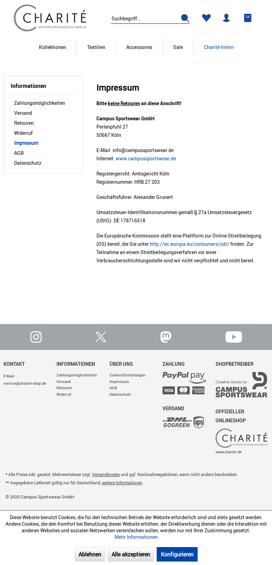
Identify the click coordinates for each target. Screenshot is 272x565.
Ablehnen (90, 554)
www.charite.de (229, 451)
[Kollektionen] (52, 47)
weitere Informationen (122, 482)
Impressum (26, 143)
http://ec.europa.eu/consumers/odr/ (189, 244)
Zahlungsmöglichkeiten (39, 103)
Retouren (24, 123)
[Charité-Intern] (218, 47)
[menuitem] (150, 17)
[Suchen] (183, 19)
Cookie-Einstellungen (127, 374)
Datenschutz (27, 163)
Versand (23, 113)
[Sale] (178, 47)
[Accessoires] (139, 47)
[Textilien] (96, 47)
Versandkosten (106, 474)
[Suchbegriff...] (150, 19)
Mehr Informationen (136, 537)
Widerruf (23, 133)
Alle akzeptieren (131, 554)
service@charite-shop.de (24, 383)
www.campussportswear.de (146, 158)
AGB (19, 153)
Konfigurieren (177, 554)
